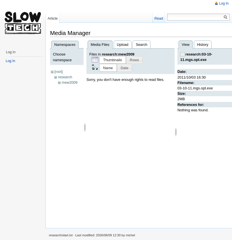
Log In (224, 3)
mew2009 (70, 82)
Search (142, 44)
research (65, 77)
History (202, 44)
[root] (58, 71)
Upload (123, 44)
